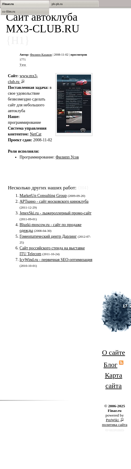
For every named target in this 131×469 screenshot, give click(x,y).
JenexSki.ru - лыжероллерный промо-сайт (55, 213)
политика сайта (114, 424)
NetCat (35, 134)
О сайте (113, 352)
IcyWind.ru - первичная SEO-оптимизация (56, 260)
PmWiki (113, 420)
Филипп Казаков (41, 54)
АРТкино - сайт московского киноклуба (54, 201)
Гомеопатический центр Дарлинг (48, 236)
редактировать (114, 429)
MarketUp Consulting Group (43, 195)
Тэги (23, 64)
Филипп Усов (67, 157)
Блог (110, 364)
